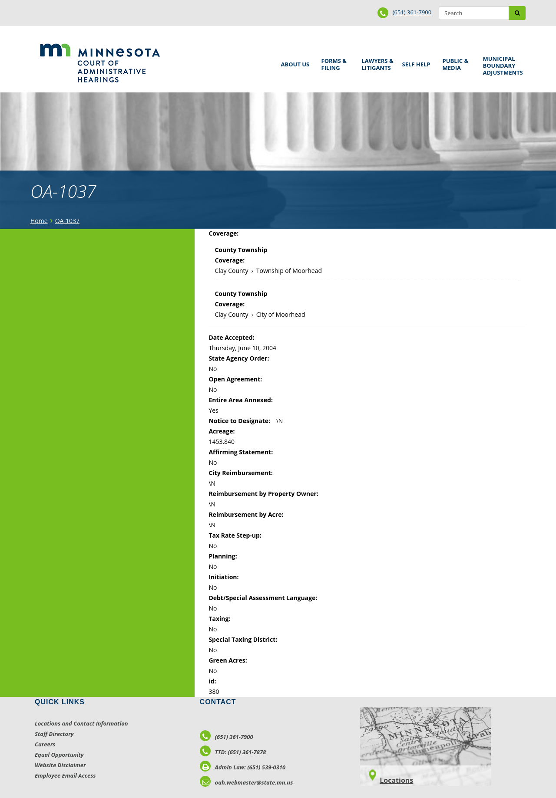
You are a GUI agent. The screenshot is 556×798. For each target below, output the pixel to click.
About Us (294, 61)
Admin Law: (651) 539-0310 (243, 767)
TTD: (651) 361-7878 (233, 752)
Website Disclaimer (60, 765)
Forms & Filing (335, 63)
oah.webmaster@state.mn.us (246, 782)
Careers (45, 744)
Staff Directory (54, 734)
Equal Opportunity (59, 755)
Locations (396, 780)
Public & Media (456, 63)
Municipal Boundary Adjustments (501, 65)
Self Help (414, 61)
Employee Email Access (65, 775)
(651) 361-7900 (412, 12)
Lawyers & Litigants (376, 63)
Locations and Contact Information (81, 723)
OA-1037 (67, 221)
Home (39, 221)
